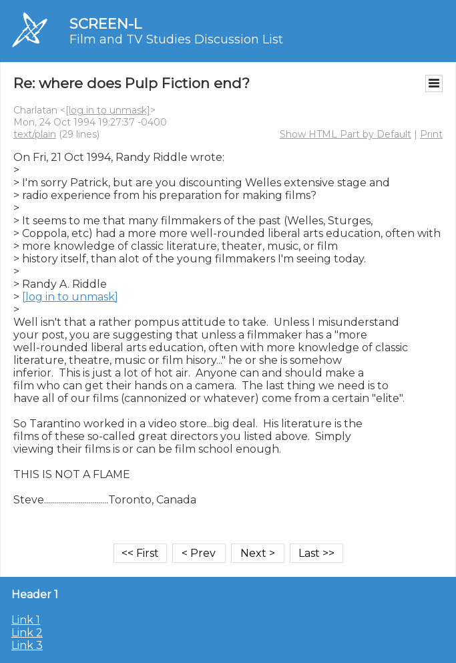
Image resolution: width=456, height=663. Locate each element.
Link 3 (27, 645)
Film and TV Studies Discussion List (176, 39)
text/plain (34, 134)
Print (431, 134)
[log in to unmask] (107, 110)
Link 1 (25, 620)
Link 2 (27, 632)
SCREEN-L (105, 23)
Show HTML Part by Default (345, 134)
